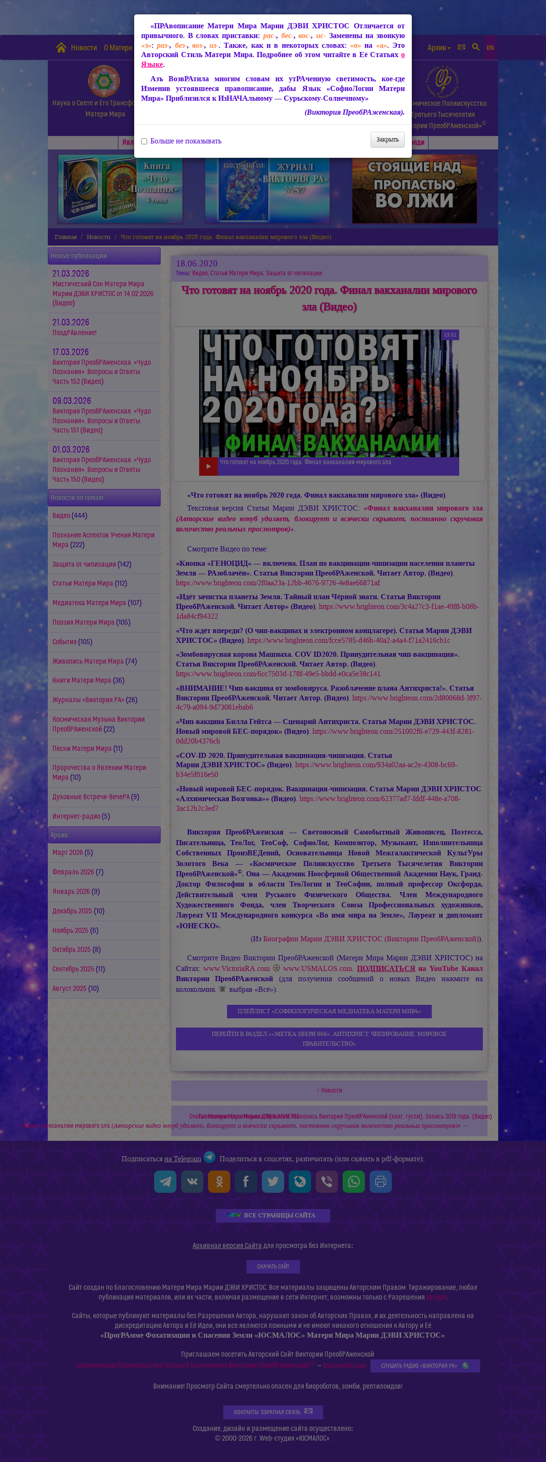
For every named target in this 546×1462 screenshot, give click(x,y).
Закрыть (388, 139)
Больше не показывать (181, 141)
